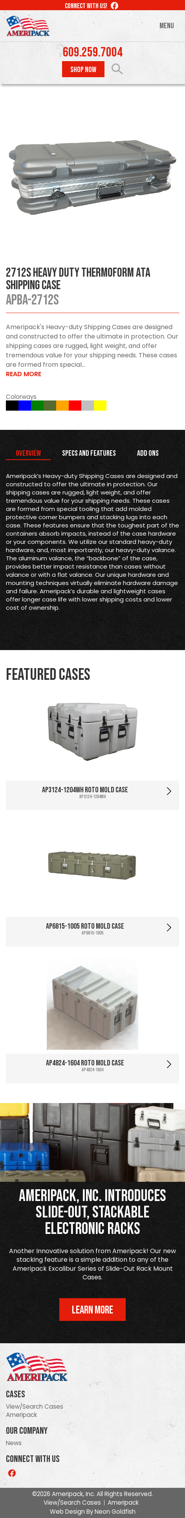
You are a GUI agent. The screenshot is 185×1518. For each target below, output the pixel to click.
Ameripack (21, 1415)
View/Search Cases (34, 1406)
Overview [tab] (28, 453)
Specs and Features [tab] (89, 453)
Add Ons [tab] (148, 453)
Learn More (92, 1310)
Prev (16, 180)
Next (169, 180)
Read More (23, 374)
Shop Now (83, 69)
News (14, 1443)
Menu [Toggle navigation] (166, 26)
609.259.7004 (93, 52)
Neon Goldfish (115, 1511)
